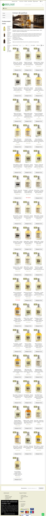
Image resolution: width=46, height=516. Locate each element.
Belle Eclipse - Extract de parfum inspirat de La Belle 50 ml (38, 216)
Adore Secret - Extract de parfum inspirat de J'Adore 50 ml (28, 88)
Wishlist (25, 1)
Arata (26, 44)
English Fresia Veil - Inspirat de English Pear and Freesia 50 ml (28, 63)
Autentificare (30, 1)
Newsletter (24, 487)
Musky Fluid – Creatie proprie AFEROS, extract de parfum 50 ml (28, 318)
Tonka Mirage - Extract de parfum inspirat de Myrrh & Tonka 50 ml (17, 165)
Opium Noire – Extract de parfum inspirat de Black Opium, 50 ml (17, 446)
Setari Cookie (12, 513)
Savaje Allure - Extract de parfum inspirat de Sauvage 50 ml (28, 242)
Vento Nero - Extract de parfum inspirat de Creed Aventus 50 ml (18, 88)
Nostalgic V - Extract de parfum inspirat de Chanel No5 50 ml (28, 191)
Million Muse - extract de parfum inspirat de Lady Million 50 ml (28, 267)
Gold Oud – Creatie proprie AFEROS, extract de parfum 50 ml (39, 267)
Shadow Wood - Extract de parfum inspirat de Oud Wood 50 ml (39, 63)
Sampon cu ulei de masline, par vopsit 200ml (9, 28)
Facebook (29, 494)
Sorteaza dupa (15, 44)
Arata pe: (38, 44)
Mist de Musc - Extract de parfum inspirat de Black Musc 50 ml (17, 216)
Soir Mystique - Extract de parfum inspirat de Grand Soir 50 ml (28, 395)
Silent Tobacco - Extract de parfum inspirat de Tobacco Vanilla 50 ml (39, 446)
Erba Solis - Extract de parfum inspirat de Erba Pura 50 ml (28, 446)
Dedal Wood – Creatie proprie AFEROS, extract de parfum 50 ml (39, 293)
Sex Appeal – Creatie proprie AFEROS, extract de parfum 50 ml (18, 344)
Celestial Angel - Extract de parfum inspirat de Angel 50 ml (28, 139)
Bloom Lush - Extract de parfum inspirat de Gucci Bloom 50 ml (17, 63)
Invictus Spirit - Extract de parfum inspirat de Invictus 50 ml (17, 242)
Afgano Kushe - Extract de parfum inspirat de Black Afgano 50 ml (28, 421)
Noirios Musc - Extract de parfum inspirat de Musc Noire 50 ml (38, 191)
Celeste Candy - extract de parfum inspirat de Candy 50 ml (18, 267)
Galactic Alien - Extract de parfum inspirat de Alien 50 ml (38, 242)
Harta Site (7, 499)
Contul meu (21, 1)
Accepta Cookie (7, 513)
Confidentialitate (8, 498)
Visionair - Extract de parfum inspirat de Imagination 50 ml (17, 191)
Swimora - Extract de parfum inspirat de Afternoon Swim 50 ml (38, 165)
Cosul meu (22, 496)
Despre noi (7, 494)
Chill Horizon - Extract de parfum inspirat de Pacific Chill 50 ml (28, 165)
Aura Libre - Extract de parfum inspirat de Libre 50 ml (39, 421)
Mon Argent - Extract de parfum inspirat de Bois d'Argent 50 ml (18, 395)
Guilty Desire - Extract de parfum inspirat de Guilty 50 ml (28, 216)
